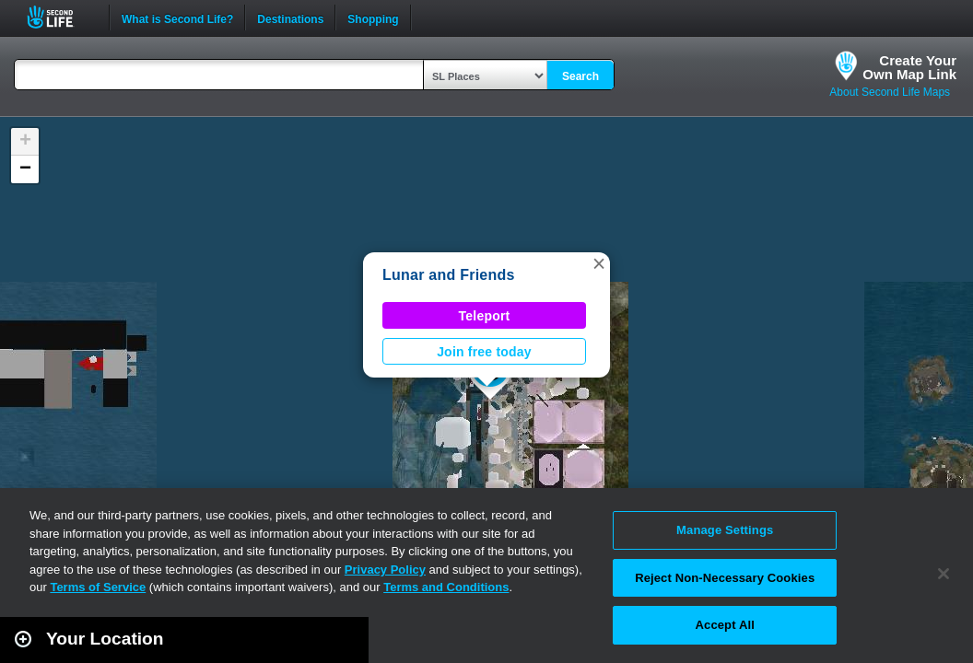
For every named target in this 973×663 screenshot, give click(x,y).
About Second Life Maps (889, 92)
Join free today (484, 351)
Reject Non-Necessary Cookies (725, 578)
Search (580, 76)
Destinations (290, 17)
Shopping (372, 17)
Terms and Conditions (446, 587)
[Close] (943, 573)
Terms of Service (98, 587)
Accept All (725, 625)
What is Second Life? (177, 17)
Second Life (60, 17)
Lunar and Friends (448, 275)
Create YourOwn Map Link (909, 67)
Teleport (484, 315)
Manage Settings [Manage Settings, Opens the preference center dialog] (724, 530)
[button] (599, 263)
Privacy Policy (385, 569)
